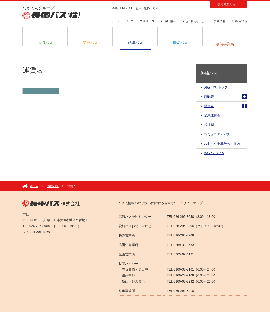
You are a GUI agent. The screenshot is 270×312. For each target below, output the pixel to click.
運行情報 (170, 21)
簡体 (155, 8)
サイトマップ (193, 203)
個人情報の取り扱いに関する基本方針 (149, 203)
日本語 (113, 8)
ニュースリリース (142, 21)
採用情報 (241, 21)
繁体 (147, 8)
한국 (139, 8)
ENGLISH (126, 8)
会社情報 (220, 21)
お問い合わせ (195, 21)
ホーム (116, 21)
